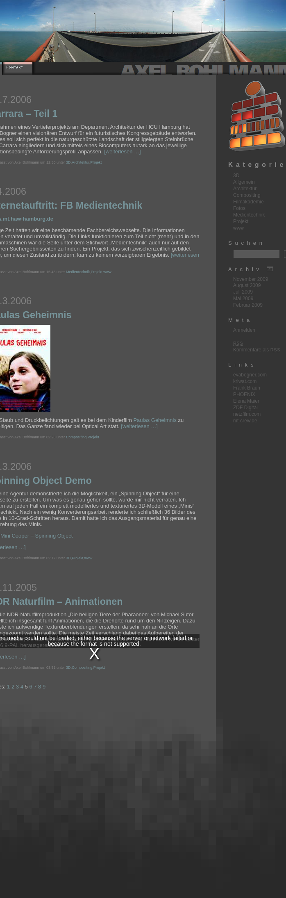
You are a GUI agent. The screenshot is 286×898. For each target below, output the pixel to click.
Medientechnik (78, 272)
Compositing (76, 437)
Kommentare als (256, 350)
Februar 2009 (248, 305)
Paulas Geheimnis (155, 420)
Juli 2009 (243, 292)
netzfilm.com (247, 414)
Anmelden (244, 330)
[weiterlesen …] (122, 151)
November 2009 (250, 279)
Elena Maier (246, 401)
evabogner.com (250, 375)
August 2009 (247, 285)
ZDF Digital (245, 407)
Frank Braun (246, 388)
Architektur (80, 162)
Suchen (247, 243)
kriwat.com (244, 381)
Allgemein (244, 182)
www (107, 272)
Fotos (239, 208)
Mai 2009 (243, 298)
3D (68, 162)
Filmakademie (248, 202)
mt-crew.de (245, 421)
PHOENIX (244, 394)
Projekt (96, 162)
